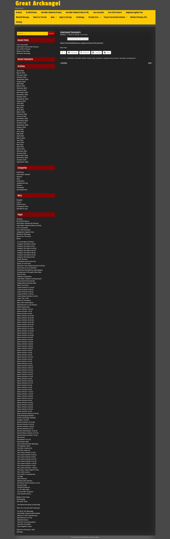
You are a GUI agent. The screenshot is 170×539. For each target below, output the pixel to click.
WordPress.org (22, 209)
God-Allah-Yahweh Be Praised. (51, 12)
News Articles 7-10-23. (25, 392)
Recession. (21, 437)
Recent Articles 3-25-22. (25, 426)
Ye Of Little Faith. (23, 489)
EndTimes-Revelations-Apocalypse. (30, 270)
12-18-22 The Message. (25, 511)
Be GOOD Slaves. (31, 12)
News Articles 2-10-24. (25, 342)
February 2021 (22, 151)
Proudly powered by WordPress (80, 537)
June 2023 (20, 105)
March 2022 (21, 138)
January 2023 (21, 116)
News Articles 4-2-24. (24, 355)
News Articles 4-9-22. (24, 359)
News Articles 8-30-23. (25, 396)
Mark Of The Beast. (24, 300)
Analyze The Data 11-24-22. (27, 248)
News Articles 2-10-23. (25, 339)
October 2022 (21, 123)
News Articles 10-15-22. (25, 320)
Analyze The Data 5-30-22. (26, 253)
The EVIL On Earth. (24, 524)
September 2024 (22, 79)
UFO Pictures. (22, 478)
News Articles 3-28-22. (25, 346)
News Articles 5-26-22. (25, 366)
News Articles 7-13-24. (25, 394)
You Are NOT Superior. (25, 492)
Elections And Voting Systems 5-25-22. (31, 266)
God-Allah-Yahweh (80, 58)
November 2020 (22, 157)
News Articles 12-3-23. (25, 337)
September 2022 (22, 125)
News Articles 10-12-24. (25, 316)
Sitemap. (19, 22)
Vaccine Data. (22, 485)
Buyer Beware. (22, 259)
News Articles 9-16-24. (25, 405)
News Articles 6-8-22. (24, 389)
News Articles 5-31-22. (25, 370)
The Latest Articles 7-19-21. (27, 463)
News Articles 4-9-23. (24, 361)
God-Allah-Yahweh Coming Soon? (29, 279)
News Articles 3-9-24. (24, 352)
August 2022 (21, 127)
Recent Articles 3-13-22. (25, 424)
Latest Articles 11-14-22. (26, 287)
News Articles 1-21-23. (25, 309)
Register (20, 200)
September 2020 (22, 162)
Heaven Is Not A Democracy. (27, 515)
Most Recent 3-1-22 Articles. (27, 305)
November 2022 (22, 121)
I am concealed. (98, 12)
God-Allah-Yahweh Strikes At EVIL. (77, 12)
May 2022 (20, 134)
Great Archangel (37, 3)
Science (116, 58)
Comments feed (22, 206)
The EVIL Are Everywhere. (26, 522)
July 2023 (20, 103)
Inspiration (99, 58)
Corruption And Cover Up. (26, 261)
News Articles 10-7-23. (25, 326)
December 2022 (22, 118)
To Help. (20, 476)
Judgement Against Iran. (134, 12)
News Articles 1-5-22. (24, 311)
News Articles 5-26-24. (25, 368)
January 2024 (21, 90)
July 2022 (20, 129)
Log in (19, 202)
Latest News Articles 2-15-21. (27, 296)
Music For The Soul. (40, 17)
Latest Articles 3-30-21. (25, 292)
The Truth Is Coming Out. (26, 474)
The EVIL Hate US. (23, 450)
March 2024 (21, 86)
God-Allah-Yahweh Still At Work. (28, 513)
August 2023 (21, 101)
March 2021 (21, 149)
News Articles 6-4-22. (24, 387)
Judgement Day (108, 58)
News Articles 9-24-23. (25, 409)
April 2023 (20, 110)
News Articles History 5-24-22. (28, 413)
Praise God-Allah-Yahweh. (26, 418)
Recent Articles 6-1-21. (25, 429)
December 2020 (22, 155)
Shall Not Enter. (22, 520)
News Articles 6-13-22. (25, 372)
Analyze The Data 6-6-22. (26, 257)
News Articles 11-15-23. (25, 329)
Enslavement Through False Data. (29, 272)
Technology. (80, 17)
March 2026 (21, 73)
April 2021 (20, 147)
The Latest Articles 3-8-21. (26, 457)
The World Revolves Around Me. (28, 505)
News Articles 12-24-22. (25, 335)
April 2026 (20, 71)
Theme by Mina (94, 537)
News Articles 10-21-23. (25, 324)
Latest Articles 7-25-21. (25, 294)
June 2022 (20, 131)
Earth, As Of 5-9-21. (24, 263)
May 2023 (20, 108)
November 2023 (22, 94)
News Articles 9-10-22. (25, 402)
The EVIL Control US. (25, 448)
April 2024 (20, 84)
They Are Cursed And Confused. (114, 17)
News (52, 17)
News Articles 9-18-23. (25, 407)
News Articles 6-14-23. (25, 374)
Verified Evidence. (23, 487)
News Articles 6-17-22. (25, 376)
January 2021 (21, 153)
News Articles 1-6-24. (24, 313)
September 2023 (22, 99)
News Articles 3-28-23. (25, 348)
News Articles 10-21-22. (25, 322)
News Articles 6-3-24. (24, 385)
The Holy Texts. (93, 17)
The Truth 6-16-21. (23, 472)
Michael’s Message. (22, 17)
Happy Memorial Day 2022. (26, 283)
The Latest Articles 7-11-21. (27, 461)
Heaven (89, 58)
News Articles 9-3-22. (24, 411)
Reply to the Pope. (65, 17)
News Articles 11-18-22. (25, 331)
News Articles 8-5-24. (24, 400)
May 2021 (20, 144)
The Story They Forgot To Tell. (28, 470)
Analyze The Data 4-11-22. (26, 250)
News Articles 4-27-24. (25, 357)
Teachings (122, 58)
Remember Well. (23, 442)
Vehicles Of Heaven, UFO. (138, 17)
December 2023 (22, 92)
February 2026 (22, 75)
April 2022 (20, 136)
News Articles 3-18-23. (25, 344)
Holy (93, 58)
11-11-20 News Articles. (25, 242)
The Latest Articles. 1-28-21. (27, 468)
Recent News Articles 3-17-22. (28, 433)
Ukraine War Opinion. (25, 481)
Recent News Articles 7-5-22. (27, 435)
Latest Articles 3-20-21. (25, 289)
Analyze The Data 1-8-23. (26, 246)
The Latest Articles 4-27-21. (27, 459)
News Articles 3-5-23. (24, 350)
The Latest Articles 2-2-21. (26, 452)
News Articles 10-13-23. (25, 318)
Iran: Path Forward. (115, 12)
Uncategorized (131, 58)
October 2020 (21, 160)
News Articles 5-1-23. (24, 363)
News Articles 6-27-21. (25, 383)
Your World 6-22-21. (24, 494)
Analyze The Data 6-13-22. (26, 255)
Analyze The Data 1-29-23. (26, 244)
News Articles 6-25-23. (25, 381)
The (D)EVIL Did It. (23, 446)
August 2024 (21, 81)
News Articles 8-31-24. (25, 398)
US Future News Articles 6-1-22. (28, 483)
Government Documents (78, 39)
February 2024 (22, 88)
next (150, 63)
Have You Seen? (23, 285)
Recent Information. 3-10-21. (27, 431)
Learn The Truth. (23, 298)
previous (64, 63)
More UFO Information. (25, 302)
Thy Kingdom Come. (24, 526)
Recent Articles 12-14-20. (26, 422)
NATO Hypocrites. (23, 307)
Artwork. (19, 12)
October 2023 (21, 97)
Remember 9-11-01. (24, 439)
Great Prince (84, 35)
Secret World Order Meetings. (28, 444)
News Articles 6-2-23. (24, 379)
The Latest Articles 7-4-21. (26, 465)
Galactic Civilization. (24, 276)
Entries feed (21, 204)
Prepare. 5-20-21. (23, 420)
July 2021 (20, 140)
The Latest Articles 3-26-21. (27, 455)
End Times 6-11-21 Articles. (27, 268)
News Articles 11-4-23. (25, 333)
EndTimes (71, 58)
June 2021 (20, 142)
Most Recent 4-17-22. (24, 518)
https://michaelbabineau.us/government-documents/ (81, 43)
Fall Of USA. (21, 274)
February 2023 (22, 114)
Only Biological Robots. (25, 415)
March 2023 (21, 112)
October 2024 (21, 77)
